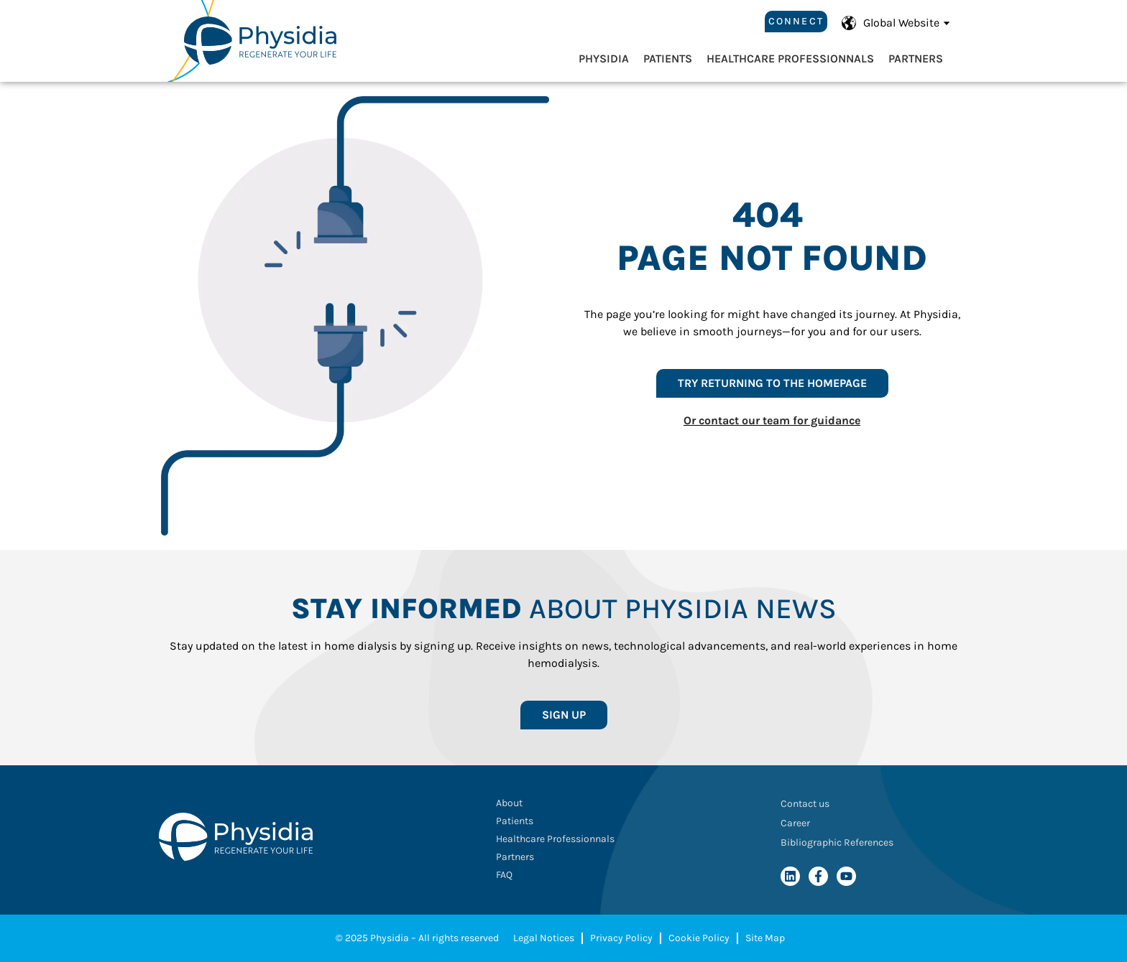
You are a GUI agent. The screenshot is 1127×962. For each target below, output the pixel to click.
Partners (915, 58)
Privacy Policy (621, 938)
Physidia (604, 58)
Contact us (805, 804)
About (509, 803)
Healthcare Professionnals (790, 58)
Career (795, 823)
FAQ (504, 875)
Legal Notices (543, 938)
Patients (667, 58)
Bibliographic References (837, 842)
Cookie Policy (699, 938)
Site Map (765, 938)
